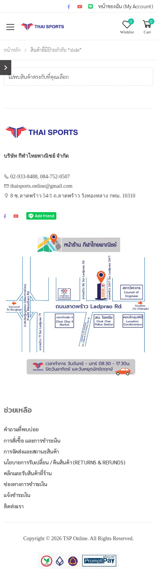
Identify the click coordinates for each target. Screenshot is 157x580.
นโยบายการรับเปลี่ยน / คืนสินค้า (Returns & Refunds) (64, 462)
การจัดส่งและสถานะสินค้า (31, 451)
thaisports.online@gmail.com (41, 186)
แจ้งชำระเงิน (17, 494)
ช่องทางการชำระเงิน (25, 484)
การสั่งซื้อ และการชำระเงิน (32, 440)
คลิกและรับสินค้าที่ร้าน (28, 473)
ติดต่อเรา (14, 506)
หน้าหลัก (12, 50)
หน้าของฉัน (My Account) (125, 6)
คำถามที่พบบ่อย (21, 429)
